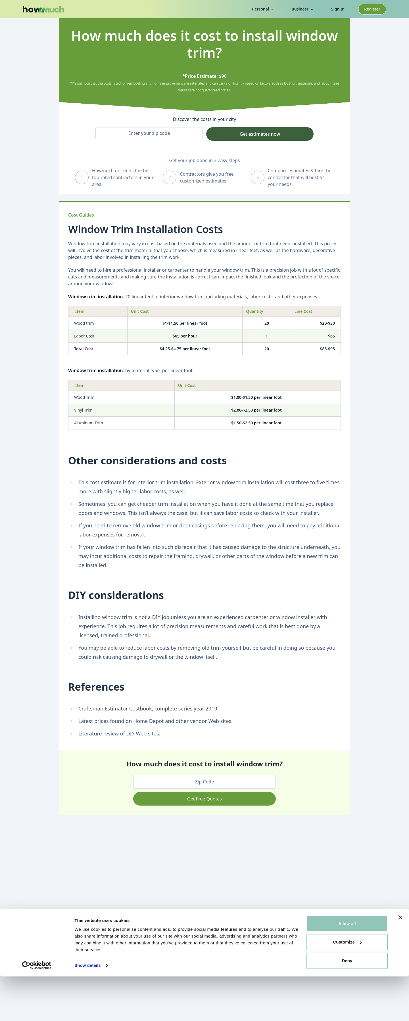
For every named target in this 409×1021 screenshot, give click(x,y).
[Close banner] (400, 962)
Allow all (347, 968)
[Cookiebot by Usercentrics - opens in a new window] (37, 1010)
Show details (87, 1009)
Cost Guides (81, 215)
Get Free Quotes (204, 799)
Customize (347, 986)
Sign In (338, 9)
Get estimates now (260, 134)
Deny (347, 1005)
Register (372, 9)
